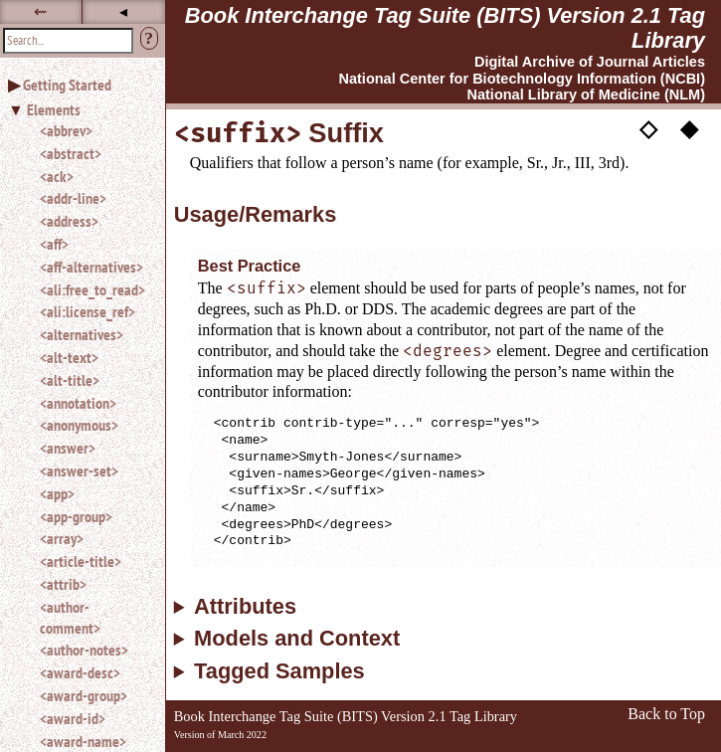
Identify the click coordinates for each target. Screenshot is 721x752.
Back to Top (666, 713)
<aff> (54, 244)
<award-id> (72, 718)
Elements (54, 109)
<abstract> (70, 153)
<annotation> (78, 403)
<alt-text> (69, 357)
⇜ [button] (40, 11)
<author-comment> (70, 617)
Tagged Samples (279, 671)
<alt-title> (69, 380)
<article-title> (80, 561)
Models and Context (297, 639)
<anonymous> (79, 425)
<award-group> (83, 695)
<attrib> (63, 584)
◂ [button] (123, 11)
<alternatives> (81, 334)
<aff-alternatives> (91, 267)
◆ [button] (689, 127)
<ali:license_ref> (87, 311)
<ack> (57, 176)
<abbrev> (66, 130)
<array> (62, 538)
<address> (69, 221)
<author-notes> (84, 649)
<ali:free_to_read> (92, 289)
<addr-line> (73, 198)
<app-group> (76, 516)
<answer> (67, 448)
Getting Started (67, 84)
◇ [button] (648, 127)
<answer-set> (79, 470)
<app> (57, 493)
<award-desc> (80, 672)
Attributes (245, 607)
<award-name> (83, 741)
